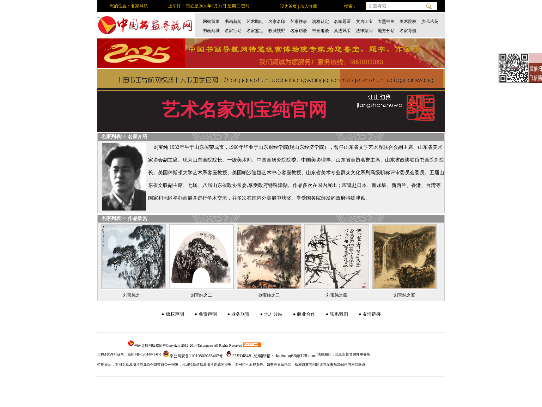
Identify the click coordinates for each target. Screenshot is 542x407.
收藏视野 (276, 30)
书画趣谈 (320, 30)
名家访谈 (298, 30)
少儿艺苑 (429, 21)
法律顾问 (364, 30)
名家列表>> (114, 136)
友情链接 (372, 314)
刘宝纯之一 (133, 295)
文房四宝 (364, 21)
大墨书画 (386, 21)
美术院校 (408, 21)
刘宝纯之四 (336, 295)
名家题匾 (342, 21)
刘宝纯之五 (404, 295)
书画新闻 (233, 21)
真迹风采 (342, 30)
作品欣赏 (137, 218)
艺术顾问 (254, 21)
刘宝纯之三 (269, 295)
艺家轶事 (298, 21)
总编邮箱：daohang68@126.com (284, 355)
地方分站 (386, 30)
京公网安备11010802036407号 (193, 356)
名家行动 (233, 30)
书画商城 (211, 30)
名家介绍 (137, 136)
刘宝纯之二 (201, 295)
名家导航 (408, 30)
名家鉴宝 (254, 30)
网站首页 (211, 21)
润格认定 (320, 21)
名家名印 (276, 21)
